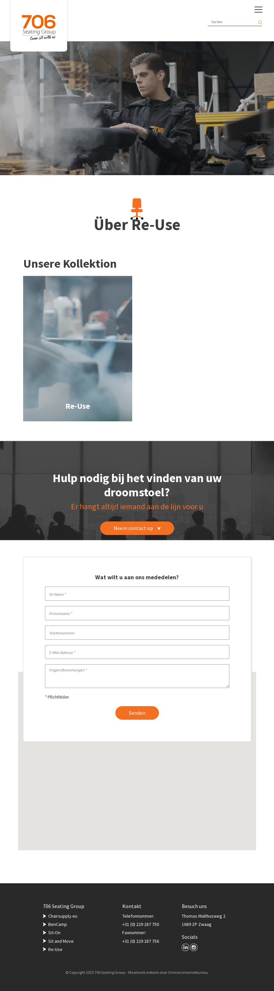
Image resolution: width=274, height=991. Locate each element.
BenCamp (57, 924)
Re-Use (55, 949)
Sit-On (54, 932)
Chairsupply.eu (62, 916)
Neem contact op (137, 528)
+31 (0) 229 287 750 (140, 924)
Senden (137, 712)
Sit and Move (61, 941)
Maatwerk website (143, 972)
